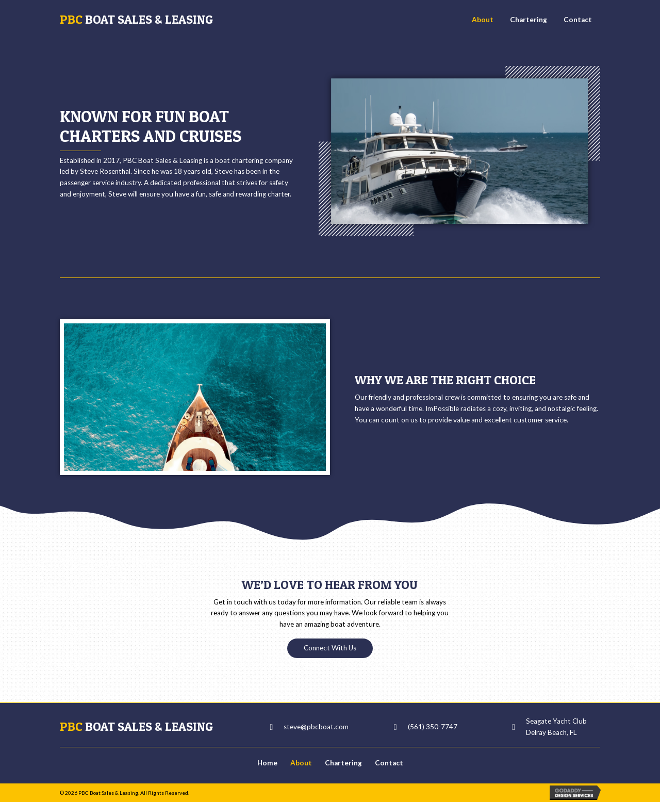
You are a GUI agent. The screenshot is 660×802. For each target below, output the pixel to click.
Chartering (343, 763)
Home (267, 763)
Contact (389, 763)
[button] (330, 648)
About (301, 763)
